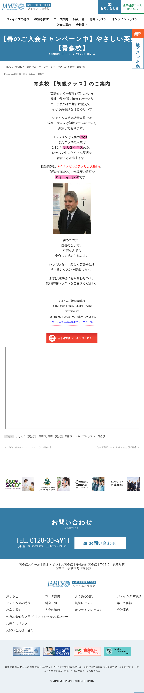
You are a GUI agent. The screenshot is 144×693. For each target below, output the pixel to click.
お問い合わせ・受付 (20, 630)
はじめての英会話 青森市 (31, 436)
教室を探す (43, 19)
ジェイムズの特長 (20, 19)
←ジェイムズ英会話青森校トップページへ (72, 322)
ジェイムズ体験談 (129, 596)
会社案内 (81, 24)
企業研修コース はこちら (132, 7)
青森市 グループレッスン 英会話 (84, 436)
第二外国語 (124, 603)
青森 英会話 (55, 436)
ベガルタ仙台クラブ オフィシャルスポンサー (37, 616)
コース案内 (61, 19)
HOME (9, 66)
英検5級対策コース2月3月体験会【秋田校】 (118, 447)
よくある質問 (84, 596)
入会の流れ (64, 24)
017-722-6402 (72, 311)
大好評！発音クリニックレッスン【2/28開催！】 (28, 447)
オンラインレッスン (122, 19)
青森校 (18, 66)
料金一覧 (78, 19)
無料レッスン (97, 19)
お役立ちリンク (16, 623)
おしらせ (12, 596)
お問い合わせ (110, 6)
